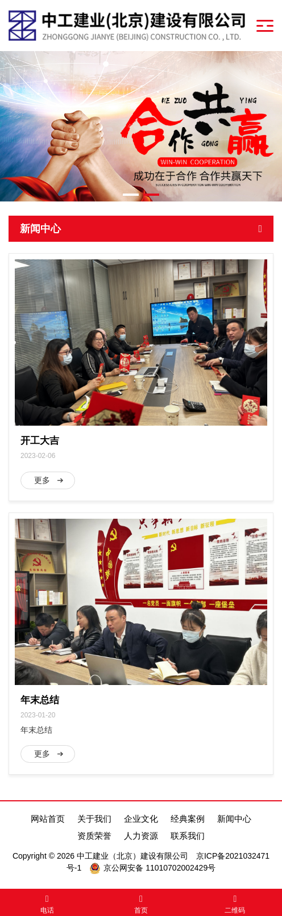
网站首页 (48, 818)
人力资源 (141, 836)
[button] (131, 195)
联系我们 (188, 836)
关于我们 (94, 818)
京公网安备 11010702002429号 (159, 867)
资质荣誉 (94, 836)
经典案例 (188, 818)
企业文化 (141, 818)
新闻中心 (234, 818)
